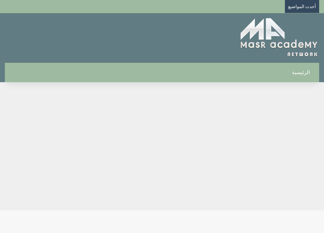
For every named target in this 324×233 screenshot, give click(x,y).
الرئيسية (304, 72)
